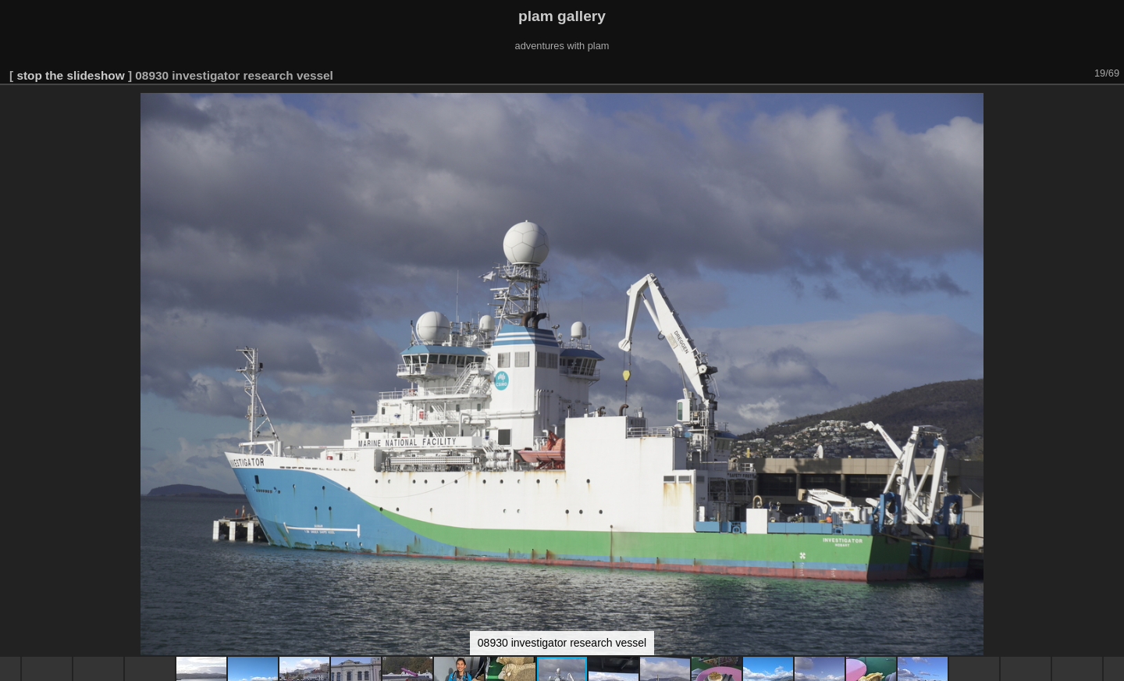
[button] (1109, 106)
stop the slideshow (70, 75)
